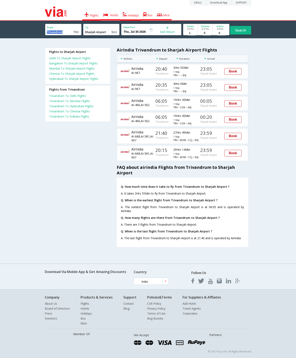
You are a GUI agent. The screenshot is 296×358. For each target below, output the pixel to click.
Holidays (86, 313)
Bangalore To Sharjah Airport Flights (73, 63)
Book (233, 71)
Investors (51, 318)
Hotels (85, 308)
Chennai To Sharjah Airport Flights (72, 74)
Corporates (190, 313)
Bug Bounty (155, 318)
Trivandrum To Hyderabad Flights (71, 106)
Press (48, 313)
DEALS (198, 2)
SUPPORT (241, 2)
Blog (126, 308)
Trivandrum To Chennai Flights (69, 111)
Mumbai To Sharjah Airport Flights (72, 68)
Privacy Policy (156, 308)
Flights (85, 304)
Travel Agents (192, 308)
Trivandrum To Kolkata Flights (69, 116)
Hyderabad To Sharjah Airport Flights (73, 79)
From (50, 27)
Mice (84, 323)
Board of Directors (57, 308)
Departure (129, 27)
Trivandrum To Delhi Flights (67, 96)
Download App (218, 2)
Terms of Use (156, 313)
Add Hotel (189, 304)
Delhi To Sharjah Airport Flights (70, 58)
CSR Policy (154, 304)
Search (240, 30)
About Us (51, 304)
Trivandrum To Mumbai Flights (69, 101)
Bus (83, 318)
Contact (128, 304)
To (86, 27)
